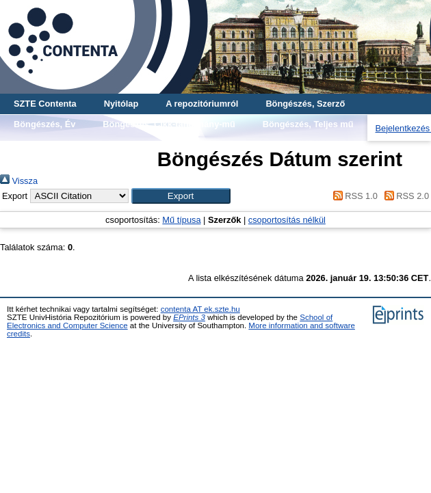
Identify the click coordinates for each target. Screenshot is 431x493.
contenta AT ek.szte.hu (200, 309)
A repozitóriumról (202, 103)
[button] (181, 196)
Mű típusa (181, 220)
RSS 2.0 (404, 196)
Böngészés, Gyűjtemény (64, 144)
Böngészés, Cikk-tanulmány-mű (169, 124)
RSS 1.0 (353, 196)
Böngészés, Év (44, 124)
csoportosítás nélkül (287, 220)
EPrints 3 (189, 317)
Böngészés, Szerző (305, 103)
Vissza (19, 181)
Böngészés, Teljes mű (308, 124)
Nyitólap (121, 103)
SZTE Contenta (45, 103)
